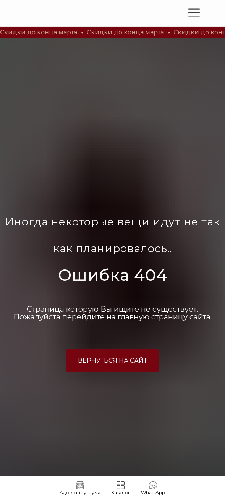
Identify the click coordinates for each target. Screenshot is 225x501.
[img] (59, 13)
